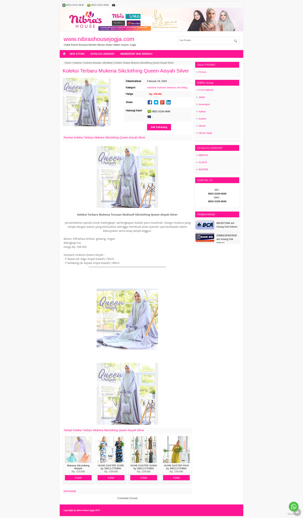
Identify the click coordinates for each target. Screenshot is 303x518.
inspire (202, 118)
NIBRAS (203, 155)
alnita (202, 97)
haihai (202, 111)
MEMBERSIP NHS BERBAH (136, 53)
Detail (78, 477)
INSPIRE (203, 169)
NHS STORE (77, 53)
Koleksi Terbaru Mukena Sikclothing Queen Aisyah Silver (126, 71)
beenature (204, 104)
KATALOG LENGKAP (102, 53)
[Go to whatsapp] (294, 506)
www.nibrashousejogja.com (99, 39)
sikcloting (107, 62)
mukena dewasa (92, 62)
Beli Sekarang (159, 127)
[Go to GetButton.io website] (294, 514)
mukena (77, 62)
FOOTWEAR (206, 90)
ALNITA (203, 162)
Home (68, 62)
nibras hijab (205, 132)
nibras (202, 125)
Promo (202, 72)
